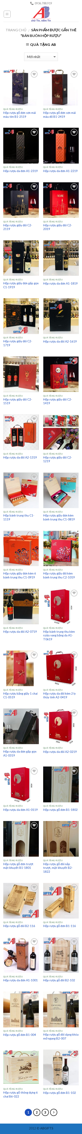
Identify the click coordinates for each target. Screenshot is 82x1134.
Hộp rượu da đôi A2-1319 (20, 457)
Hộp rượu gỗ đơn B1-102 (59, 1092)
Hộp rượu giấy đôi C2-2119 (17, 227)
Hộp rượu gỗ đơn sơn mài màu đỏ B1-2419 (59, 114)
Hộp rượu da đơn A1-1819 (60, 283)
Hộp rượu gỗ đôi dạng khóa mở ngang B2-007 (61, 1036)
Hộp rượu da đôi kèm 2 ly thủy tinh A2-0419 (59, 695)
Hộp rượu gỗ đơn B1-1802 (60, 809)
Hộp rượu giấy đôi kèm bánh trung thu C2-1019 (59, 575)
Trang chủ (16, 30)
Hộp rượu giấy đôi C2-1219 (57, 459)
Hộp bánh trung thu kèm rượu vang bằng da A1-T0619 (59, 635)
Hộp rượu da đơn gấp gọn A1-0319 (20, 753)
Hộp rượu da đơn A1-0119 (20, 809)
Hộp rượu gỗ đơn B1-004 (19, 1034)
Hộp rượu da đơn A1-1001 (20, 980)
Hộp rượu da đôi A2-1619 (60, 341)
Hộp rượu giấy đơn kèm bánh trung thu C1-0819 (59, 517)
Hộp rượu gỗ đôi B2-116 (19, 926)
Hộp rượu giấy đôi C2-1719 (17, 343)
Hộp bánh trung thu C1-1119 (18, 517)
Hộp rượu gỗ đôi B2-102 (59, 980)
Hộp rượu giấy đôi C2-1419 (57, 401)
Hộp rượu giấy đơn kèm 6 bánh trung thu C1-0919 (19, 575)
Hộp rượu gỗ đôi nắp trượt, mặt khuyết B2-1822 (58, 867)
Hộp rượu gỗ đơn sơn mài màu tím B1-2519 (19, 114)
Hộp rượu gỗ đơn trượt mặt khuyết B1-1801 (18, 866)
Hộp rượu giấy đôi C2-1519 (17, 401)
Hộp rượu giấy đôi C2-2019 (57, 227)
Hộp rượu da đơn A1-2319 (20, 171)
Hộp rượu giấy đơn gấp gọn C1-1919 (21, 285)
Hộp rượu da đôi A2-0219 (60, 751)
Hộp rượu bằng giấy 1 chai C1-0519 (20, 695)
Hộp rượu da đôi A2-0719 (20, 631)
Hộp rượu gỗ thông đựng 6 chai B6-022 (20, 1094)
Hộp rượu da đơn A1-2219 (60, 171)
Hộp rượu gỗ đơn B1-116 (59, 926)
